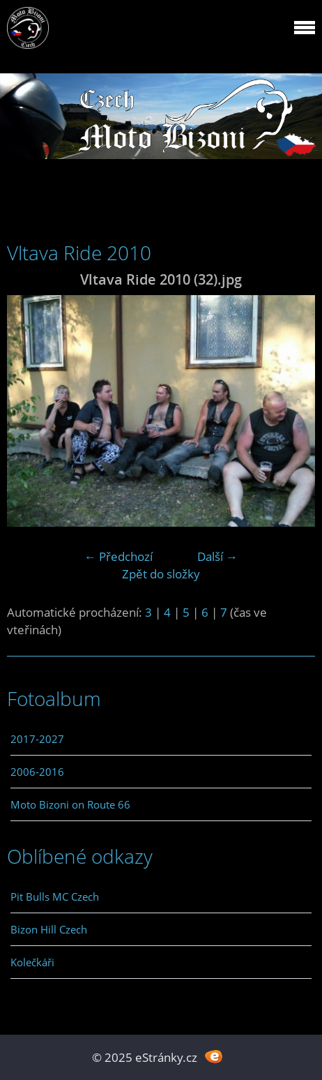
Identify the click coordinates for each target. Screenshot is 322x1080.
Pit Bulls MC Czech (54, 896)
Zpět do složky (161, 574)
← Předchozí (118, 556)
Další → (217, 556)
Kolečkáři (32, 962)
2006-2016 (37, 772)
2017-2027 (37, 739)
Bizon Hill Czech (48, 929)
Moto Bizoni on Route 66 (70, 804)
